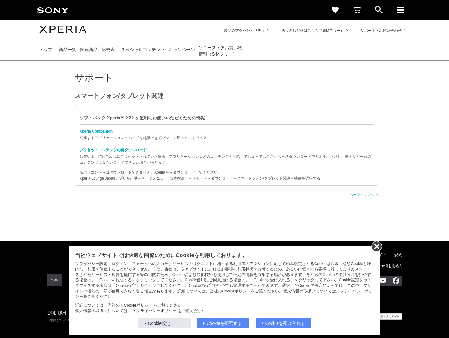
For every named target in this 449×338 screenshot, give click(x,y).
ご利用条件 (57, 313)
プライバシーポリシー (156, 311)
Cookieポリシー (138, 305)
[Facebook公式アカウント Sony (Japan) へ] (395, 281)
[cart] (357, 10)
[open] (379, 10)
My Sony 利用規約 (385, 265)
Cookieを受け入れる (285, 323)
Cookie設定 (159, 323)
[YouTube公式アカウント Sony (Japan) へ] (382, 281)
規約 (398, 254)
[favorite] (335, 10)
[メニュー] (401, 10)
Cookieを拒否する (224, 323)
